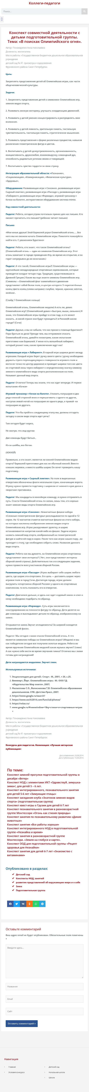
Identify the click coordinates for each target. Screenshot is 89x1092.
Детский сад (23, 874)
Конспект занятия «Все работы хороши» (33, 824)
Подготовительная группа (30, 890)
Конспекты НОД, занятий (30, 878)
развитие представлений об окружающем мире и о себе (48, 882)
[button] (2, 19)
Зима (19, 886)
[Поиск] (84, 11)
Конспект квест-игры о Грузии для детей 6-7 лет (38, 805)
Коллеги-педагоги (44, 3)
